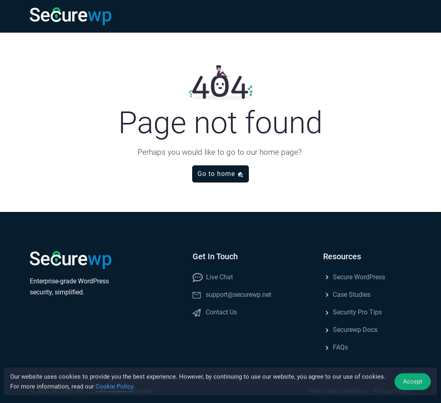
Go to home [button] (220, 174)
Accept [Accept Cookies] (412, 382)
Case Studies (346, 294)
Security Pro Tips (352, 312)
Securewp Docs (350, 330)
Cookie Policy (114, 387)
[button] (403, 16)
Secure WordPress (354, 277)
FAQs (335, 347)
